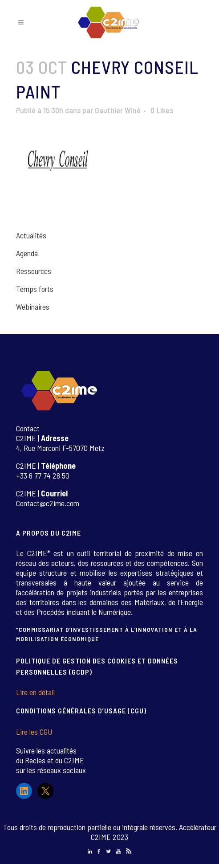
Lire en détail (35, 692)
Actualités (31, 235)
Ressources (33, 271)
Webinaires (32, 306)
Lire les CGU (34, 732)
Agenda (27, 253)
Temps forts (34, 289)
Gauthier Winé (118, 110)
